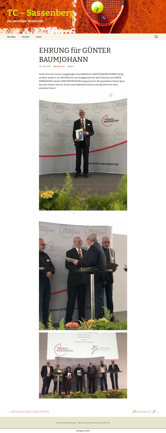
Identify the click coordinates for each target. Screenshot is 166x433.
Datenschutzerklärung (65, 422)
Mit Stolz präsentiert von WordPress (94, 422)
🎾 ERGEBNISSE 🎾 (145, 411)
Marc (72, 66)
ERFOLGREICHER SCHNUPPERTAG (28, 411)
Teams (39, 36)
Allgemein (60, 66)
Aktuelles (11, 36)
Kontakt (25, 36)
